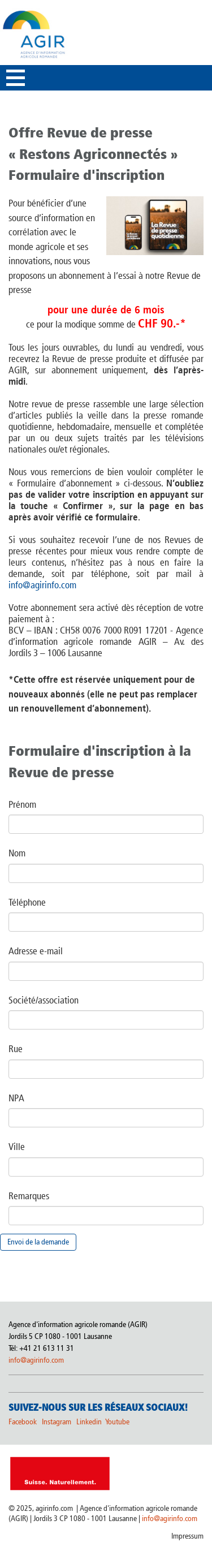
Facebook (22, 1422)
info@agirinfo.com (42, 585)
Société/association (43, 1000)
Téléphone (27, 902)
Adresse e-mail (35, 951)
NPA (16, 1098)
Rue (15, 1048)
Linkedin (89, 1422)
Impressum (187, 1536)
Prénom (22, 804)
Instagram (56, 1422)
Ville (16, 1146)
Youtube (117, 1422)
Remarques (28, 1195)
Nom (16, 853)
